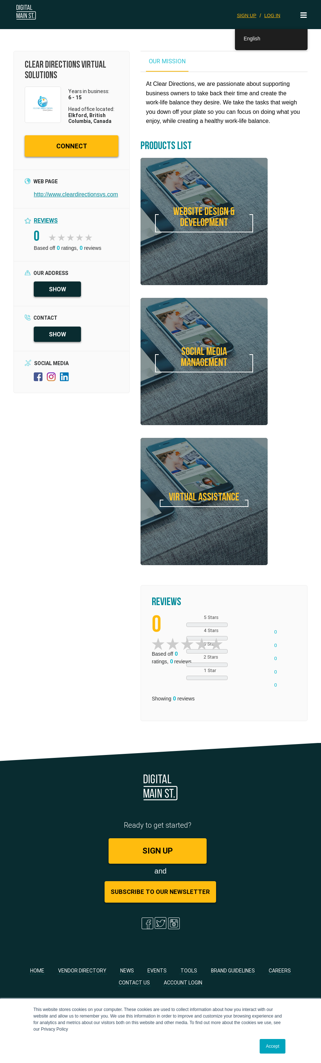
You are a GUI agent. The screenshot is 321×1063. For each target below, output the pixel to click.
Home (37, 970)
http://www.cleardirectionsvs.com (76, 194)
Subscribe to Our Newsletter (160, 892)
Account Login (183, 982)
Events (157, 970)
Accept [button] (272, 1046)
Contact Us (134, 982)
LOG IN (272, 15)
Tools (188, 970)
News (127, 970)
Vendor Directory (82, 970)
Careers (280, 970)
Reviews (46, 220)
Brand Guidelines (233, 970)
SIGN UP (246, 15)
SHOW (57, 289)
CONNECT (71, 146)
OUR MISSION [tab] (167, 61)
